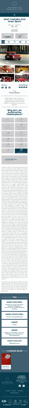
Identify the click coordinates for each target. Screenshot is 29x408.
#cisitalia (15, 304)
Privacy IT (14, 390)
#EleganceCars (7, 332)
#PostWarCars (15, 332)
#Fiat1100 (16, 307)
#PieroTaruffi (20, 304)
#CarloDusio (14, 308)
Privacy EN (8, 390)
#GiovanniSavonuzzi (8, 307)
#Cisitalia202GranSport (17, 316)
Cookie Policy (20, 390)
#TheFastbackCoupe (10, 334)
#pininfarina (9, 316)
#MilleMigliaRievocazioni (14, 343)
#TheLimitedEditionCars (14, 335)
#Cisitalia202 (11, 306)
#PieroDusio (21, 307)
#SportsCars (21, 332)
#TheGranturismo (19, 334)
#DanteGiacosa (8, 304)
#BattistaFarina (17, 306)
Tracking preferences (14, 392)
